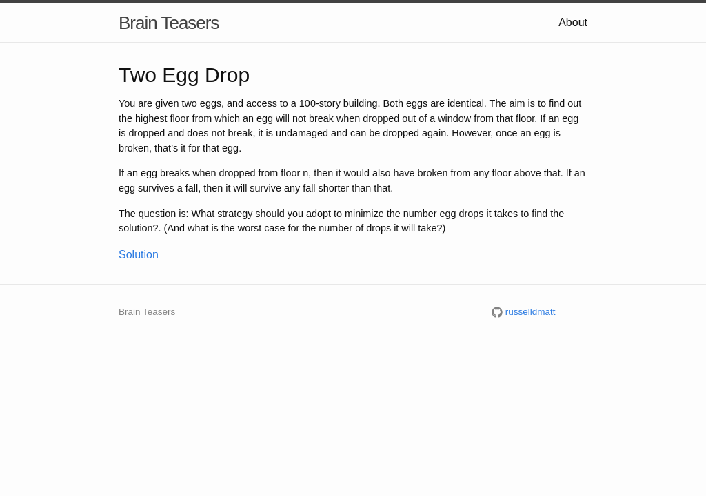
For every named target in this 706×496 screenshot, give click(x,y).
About (572, 22)
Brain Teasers (169, 22)
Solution (139, 254)
